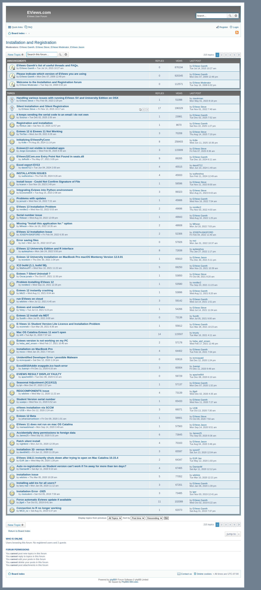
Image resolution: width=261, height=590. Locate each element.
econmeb (24, 326)
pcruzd (23, 201)
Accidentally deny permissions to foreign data (46, 432)
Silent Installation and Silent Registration (43, 106)
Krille (24, 142)
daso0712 (26, 167)
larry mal (24, 485)
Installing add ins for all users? (36, 482)
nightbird (24, 444)
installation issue (27, 474)
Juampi (25, 368)
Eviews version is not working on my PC (42, 340)
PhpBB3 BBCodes (130, 582)
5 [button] (234, 55)
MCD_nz (24, 511)
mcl (23, 243)
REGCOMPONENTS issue (33, 390)
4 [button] (230, 55)
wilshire (23, 301)
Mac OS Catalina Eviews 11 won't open (41, 332)
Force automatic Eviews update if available (44, 499)
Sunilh (23, 318)
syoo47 (196, 450)
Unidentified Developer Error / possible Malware (47, 357)
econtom (26, 259)
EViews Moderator (60, 47)
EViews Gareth (27, 47)
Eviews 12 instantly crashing (35, 290)
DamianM (24, 469)
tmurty (196, 333)
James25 (24, 435)
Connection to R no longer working (39, 508)
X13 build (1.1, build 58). (32, 265)
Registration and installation (35, 123)
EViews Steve (43, 47)
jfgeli (195, 391)
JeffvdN (25, 159)
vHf (21, 335)
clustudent (27, 494)
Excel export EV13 (28, 164)
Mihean (23, 226)
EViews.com (39, 12)
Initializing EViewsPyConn (33, 139)
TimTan (23, 134)
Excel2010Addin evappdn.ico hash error (42, 365)
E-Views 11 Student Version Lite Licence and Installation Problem (58, 323)
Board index (18, 574)
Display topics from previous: (100, 518)
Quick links (17, 27)
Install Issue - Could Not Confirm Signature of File (48, 181)
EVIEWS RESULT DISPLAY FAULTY (39, 374)
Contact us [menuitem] (186, 574)
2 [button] (221, 55)
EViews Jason (77, 47)
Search (230, 15)
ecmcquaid (25, 360)
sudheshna (27, 176)
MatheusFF (25, 268)
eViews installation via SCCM (35, 407)
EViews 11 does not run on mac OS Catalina (45, 424)
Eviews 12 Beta (26, 415)
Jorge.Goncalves (28, 151)
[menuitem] (235, 33)
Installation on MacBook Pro (35, 349)
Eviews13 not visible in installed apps (40, 148)
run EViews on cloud (30, 298)
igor (194, 492)
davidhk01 (25, 452)
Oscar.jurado (26, 276)
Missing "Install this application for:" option (44, 223)
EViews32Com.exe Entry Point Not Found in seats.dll (50, 156)
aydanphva (27, 251)
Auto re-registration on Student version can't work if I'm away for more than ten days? (71, 466)
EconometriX (26, 192)
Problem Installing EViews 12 (35, 282)
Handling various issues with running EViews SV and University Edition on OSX (67, 97)
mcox (22, 352)
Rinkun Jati (25, 126)
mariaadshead (27, 427)
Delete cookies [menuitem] (204, 574)
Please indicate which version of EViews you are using (51, 73)
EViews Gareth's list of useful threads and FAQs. (48, 65)
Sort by (134, 518)
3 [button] (226, 55)
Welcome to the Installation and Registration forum (49, 82)
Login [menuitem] (236, 27)
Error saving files (28, 240)
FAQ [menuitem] (30, 27)
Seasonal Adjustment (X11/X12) (37, 382)
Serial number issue (29, 215)
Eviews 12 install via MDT (33, 315)
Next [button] (239, 55)
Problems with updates (31, 198)
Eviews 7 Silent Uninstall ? (33, 273)
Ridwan (23, 218)
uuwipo (23, 402)
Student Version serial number (36, 399)
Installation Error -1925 (31, 491)
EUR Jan (24, 460)
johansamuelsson (30, 418)
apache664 (27, 377)
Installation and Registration (31, 42)
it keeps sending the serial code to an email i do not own (52, 114)
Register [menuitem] (224, 27)
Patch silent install (28, 441)
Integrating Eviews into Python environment (45, 189)
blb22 (22, 293)
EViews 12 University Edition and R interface (45, 248)
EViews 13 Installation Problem (36, 206)
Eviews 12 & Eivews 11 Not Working (39, 131)
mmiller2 (24, 209)
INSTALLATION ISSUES (31, 173)
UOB (22, 410)
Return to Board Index (19, 531)
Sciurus (23, 117)
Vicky (22, 310)
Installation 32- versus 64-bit (35, 449)
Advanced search (236, 15)
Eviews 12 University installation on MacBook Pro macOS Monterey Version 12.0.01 (70, 256)
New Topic (14, 54)
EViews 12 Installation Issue (34, 231)
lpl (21, 385)
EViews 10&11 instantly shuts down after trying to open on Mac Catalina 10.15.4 (67, 457)
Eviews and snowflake (31, 307)
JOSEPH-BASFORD (30, 234)
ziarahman (198, 98)
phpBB (113, 580)
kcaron (23, 184)
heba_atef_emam (28, 343)
